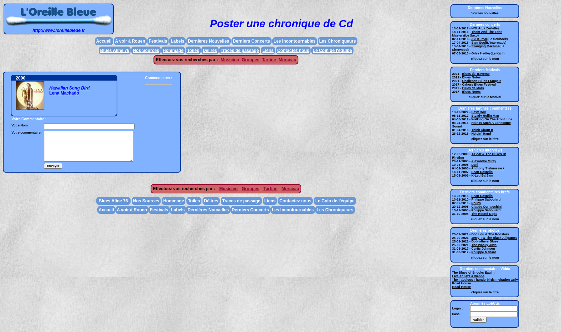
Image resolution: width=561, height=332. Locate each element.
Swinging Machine (486, 46)
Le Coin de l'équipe (332, 50)
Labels (177, 41)
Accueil (104, 41)
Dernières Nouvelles (208, 41)
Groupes (250, 59)
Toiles (193, 50)
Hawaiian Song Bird (69, 88)
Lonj (475, 165)
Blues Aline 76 (115, 50)
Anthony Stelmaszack (487, 168)
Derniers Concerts (251, 41)
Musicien (230, 59)
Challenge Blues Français (482, 81)
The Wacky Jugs (484, 245)
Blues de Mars (473, 88)
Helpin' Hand (481, 133)
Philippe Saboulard (486, 199)
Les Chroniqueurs (337, 41)
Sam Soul (479, 42)
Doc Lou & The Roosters (490, 234)
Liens (267, 50)
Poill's (476, 203)
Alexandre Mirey (483, 161)
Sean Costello (482, 172)
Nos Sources (146, 50)
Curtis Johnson (483, 248)
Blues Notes (471, 77)
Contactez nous (293, 50)
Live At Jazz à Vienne (468, 276)
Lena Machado (64, 93)
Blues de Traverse (476, 74)
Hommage (173, 50)
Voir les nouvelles (485, 13)
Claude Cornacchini (487, 206)
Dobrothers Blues (485, 241)
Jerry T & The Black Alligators (494, 238)
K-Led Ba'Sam (482, 175)
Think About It (482, 130)
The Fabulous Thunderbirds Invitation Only (485, 280)
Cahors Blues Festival (479, 84)
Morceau (287, 59)
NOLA (476, 28)
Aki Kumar (479, 39)
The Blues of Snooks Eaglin (473, 272)
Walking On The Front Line (492, 119)
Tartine (269, 59)
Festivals (158, 41)
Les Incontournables (295, 41)
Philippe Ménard (484, 252)
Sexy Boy (479, 112)
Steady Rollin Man (485, 115)
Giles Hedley (481, 53)
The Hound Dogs (484, 214)
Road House (461, 283)
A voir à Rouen (130, 41)
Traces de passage (240, 50)
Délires (210, 50)
